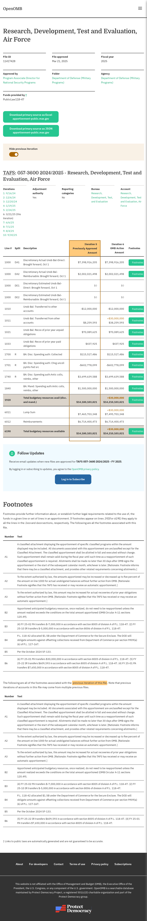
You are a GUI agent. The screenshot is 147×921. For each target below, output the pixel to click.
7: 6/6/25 (8, 222)
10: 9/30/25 (10, 235)
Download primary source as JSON (31, 131)
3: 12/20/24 (10, 201)
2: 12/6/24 (9, 197)
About (19, 864)
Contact (58, 864)
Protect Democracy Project (47, 892)
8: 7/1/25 (8, 226)
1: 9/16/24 (9, 193)
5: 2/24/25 (9, 210)
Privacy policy (99, 864)
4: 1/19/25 (9, 205)
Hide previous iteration (23, 149)
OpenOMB (12, 8)
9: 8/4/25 (8, 231)
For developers (38, 864)
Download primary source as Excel (31, 117)
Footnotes (137, 262)
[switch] (13, 154)
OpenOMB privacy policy (85, 469)
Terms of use (77, 864)
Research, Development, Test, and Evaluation (102, 197)
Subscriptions (122, 864)
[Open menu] (140, 8)
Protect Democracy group (73, 896)
